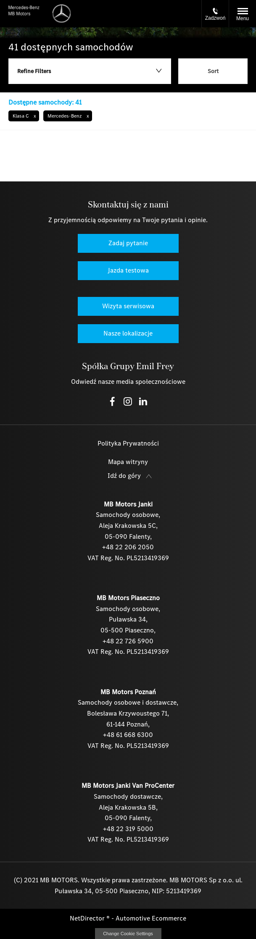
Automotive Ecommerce (151, 918)
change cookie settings (128, 933)
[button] (23, 115)
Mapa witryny (128, 461)
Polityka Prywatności (128, 443)
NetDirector (88, 918)
